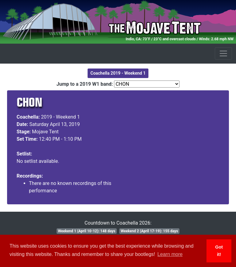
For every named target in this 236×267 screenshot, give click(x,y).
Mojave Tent (45, 132)
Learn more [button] (170, 254)
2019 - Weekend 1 (60, 117)
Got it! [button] (219, 251)
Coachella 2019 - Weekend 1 (118, 73)
